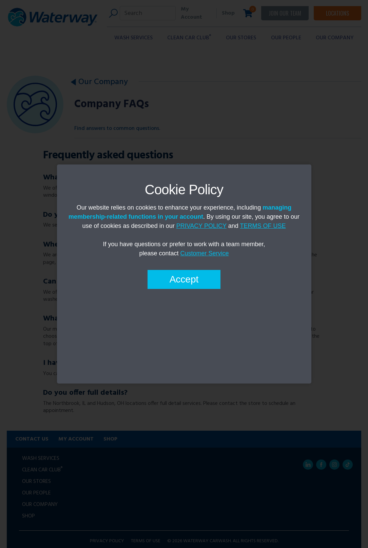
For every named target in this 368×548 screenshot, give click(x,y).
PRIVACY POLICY (201, 225)
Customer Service (204, 253)
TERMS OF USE (263, 225)
